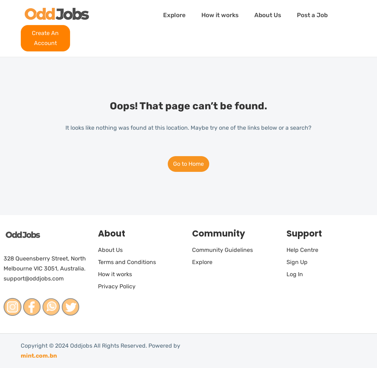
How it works (220, 15)
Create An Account (45, 38)
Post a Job (312, 15)
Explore (174, 15)
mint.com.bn (39, 355)
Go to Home (188, 163)
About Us (267, 15)
